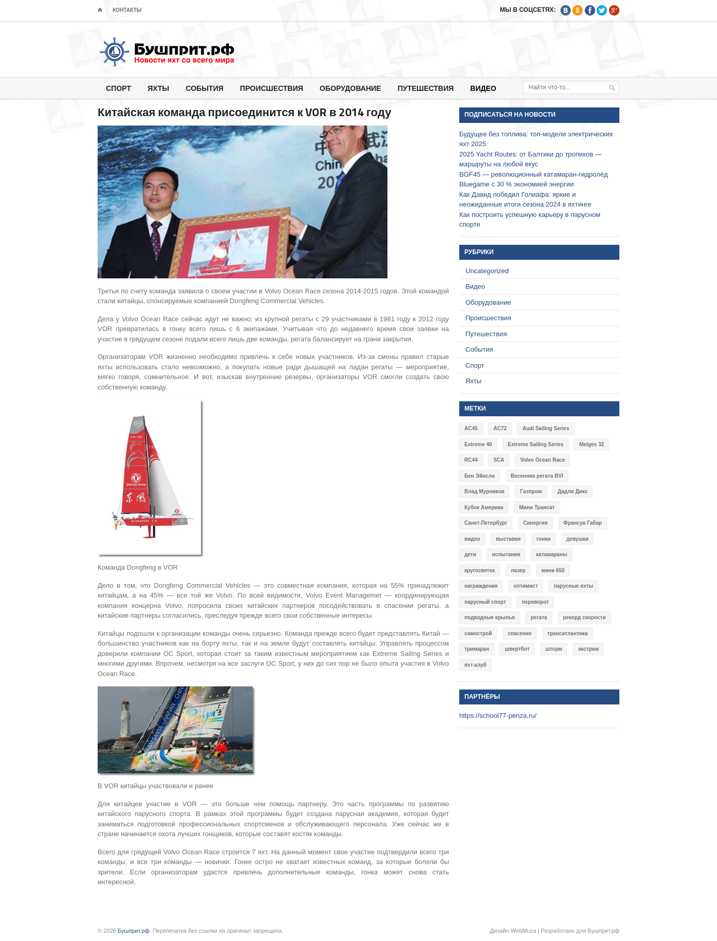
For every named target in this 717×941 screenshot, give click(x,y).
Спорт (118, 88)
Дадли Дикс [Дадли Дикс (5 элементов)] (572, 491)
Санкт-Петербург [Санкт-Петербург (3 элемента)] (485, 523)
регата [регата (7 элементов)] (539, 617)
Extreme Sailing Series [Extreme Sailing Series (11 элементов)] (536, 444)
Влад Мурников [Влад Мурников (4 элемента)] (484, 491)
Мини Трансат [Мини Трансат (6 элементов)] (537, 507)
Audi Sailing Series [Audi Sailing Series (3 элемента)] (545, 428)
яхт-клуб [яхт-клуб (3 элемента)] (475, 665)
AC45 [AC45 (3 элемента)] (471, 428)
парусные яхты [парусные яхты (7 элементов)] (573, 586)
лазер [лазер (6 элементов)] (518, 570)
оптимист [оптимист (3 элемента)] (525, 586)
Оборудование (350, 88)
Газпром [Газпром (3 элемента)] (531, 491)
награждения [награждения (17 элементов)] (480, 586)
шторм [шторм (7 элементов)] (554, 649)
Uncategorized (487, 271)
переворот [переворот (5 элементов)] (535, 602)
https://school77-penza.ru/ (498, 715)
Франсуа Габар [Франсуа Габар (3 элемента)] (583, 523)
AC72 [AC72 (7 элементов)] (500, 428)
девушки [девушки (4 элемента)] (578, 539)
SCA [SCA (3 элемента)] (498, 460)
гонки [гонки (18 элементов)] (544, 539)
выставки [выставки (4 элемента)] (508, 539)
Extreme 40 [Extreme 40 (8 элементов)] (478, 444)
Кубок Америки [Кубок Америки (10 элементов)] (483, 507)
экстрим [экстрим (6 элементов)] (588, 649)
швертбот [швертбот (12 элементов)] (517, 649)
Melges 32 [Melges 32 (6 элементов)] (591, 444)
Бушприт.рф (134, 931)
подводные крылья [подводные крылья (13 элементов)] (489, 617)
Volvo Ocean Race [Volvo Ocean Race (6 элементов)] (542, 460)
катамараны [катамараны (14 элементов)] (551, 554)
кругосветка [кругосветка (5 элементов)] (479, 570)
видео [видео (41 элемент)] (472, 539)
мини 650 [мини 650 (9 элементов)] (553, 570)
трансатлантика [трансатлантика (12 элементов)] (568, 633)
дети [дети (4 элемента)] (470, 554)
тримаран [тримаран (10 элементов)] (476, 649)
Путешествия (426, 88)
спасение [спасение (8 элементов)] (520, 633)
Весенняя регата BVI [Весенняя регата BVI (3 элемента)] (537, 476)
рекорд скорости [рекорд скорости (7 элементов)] (584, 617)
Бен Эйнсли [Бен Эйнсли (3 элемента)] (479, 476)
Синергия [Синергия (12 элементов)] (535, 523)
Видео (483, 88)
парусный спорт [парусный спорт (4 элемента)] (485, 602)
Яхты (158, 88)
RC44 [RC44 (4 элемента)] (471, 460)
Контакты (127, 10)
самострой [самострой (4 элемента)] (478, 633)
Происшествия (271, 88)
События (204, 88)
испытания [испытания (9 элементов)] (506, 554)
